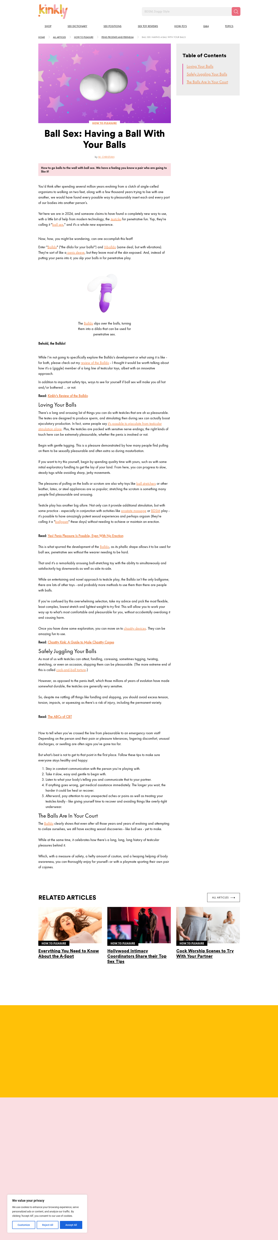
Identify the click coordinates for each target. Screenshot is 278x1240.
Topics (229, 26)
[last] (37, 1152)
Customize (24, 1224)
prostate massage (133, 510)
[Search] (236, 11)
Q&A (206, 26)
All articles (59, 37)
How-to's (180, 26)
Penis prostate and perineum (118, 37)
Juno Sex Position (63, 1169)
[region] (47, 1214)
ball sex (57, 224)
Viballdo (110, 247)
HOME (41, 37)
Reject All (47, 1224)
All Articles (223, 897)
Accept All (71, 1224)
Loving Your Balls (200, 66)
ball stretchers (146, 483)
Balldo (52, 247)
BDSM (155, 510)
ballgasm (61, 521)
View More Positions (139, 1198)
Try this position (63, 1181)
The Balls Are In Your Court (207, 81)
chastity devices (135, 628)
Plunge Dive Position (164, 1169)
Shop (48, 26)
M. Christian (106, 157)
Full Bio (100, 1056)
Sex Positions (112, 26)
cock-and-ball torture (71, 669)
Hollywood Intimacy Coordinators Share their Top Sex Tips (136, 956)
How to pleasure (83, 37)
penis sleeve (75, 252)
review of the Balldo (95, 362)
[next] (240, 1152)
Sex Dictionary (77, 26)
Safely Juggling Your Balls (207, 74)
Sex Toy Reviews (148, 26)
